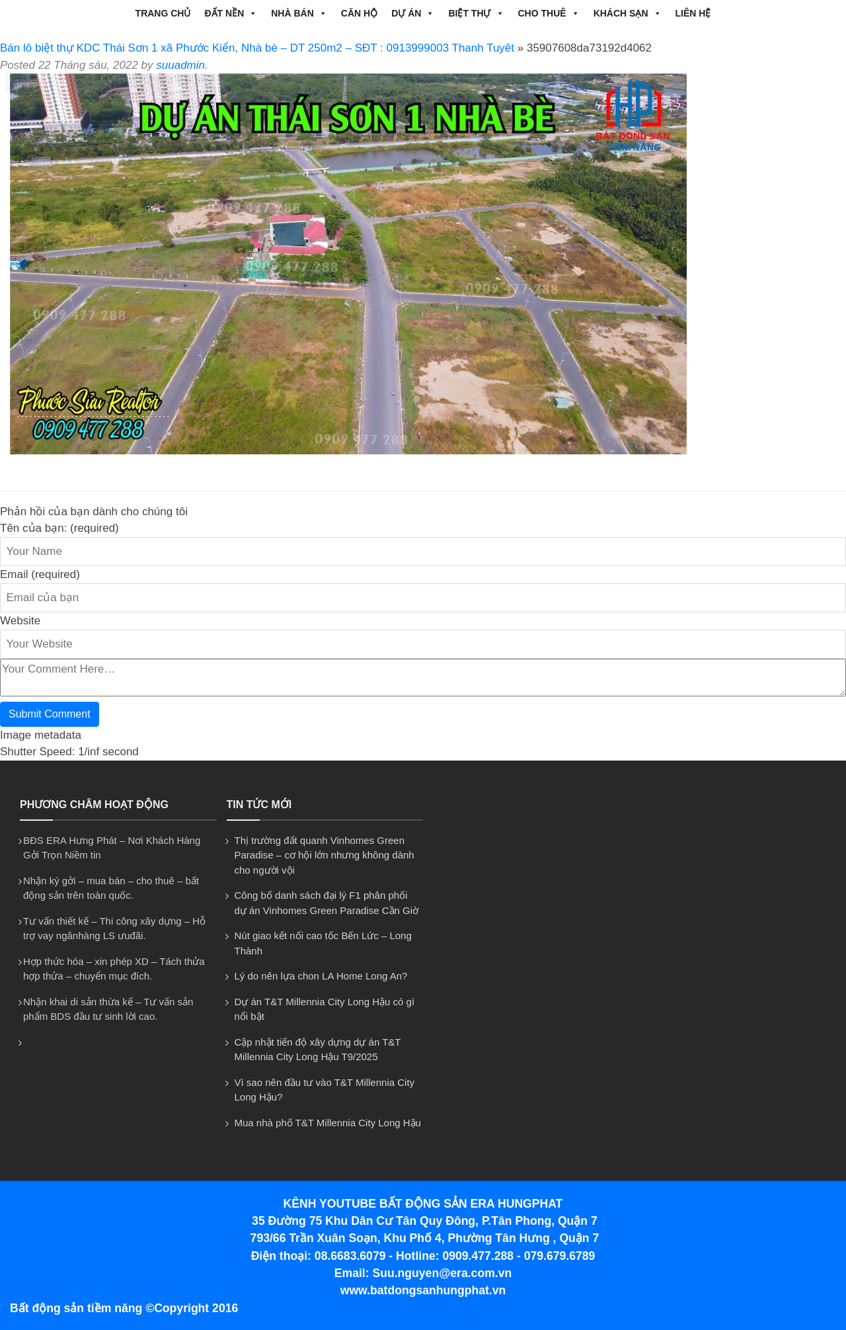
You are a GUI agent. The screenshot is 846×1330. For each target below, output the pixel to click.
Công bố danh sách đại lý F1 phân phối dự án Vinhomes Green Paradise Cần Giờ (327, 903)
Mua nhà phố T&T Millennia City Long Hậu (328, 1122)
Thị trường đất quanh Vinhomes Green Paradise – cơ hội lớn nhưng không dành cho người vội (324, 855)
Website (20, 620)
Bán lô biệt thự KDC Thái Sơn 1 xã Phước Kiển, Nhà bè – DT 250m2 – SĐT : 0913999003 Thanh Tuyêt (257, 48)
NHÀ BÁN (299, 13)
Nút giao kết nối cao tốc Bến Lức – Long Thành (323, 943)
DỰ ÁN (412, 13)
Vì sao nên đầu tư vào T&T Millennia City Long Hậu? (325, 1090)
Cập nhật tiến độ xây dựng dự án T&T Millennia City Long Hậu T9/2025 (318, 1049)
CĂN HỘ (359, 13)
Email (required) (40, 574)
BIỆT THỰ (476, 13)
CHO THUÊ (549, 13)
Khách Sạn (628, 13)
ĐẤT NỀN (230, 13)
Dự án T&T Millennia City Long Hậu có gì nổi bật (325, 1009)
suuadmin (180, 65)
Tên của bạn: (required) (59, 528)
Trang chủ (163, 13)
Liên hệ (693, 13)
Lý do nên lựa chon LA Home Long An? (321, 975)
